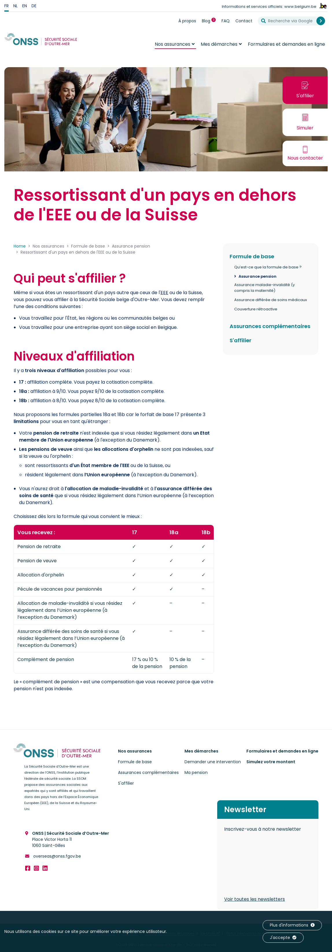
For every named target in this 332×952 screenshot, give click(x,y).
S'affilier (240, 340)
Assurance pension (257, 276)
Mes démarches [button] (219, 44)
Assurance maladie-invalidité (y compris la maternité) (264, 287)
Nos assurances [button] (172, 44)
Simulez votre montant (270, 762)
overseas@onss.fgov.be (56, 856)
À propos (187, 21)
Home (20, 246)
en (24, 6)
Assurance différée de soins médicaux (270, 300)
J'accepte (283, 937)
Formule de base (252, 256)
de (34, 6)
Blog (210, 21)
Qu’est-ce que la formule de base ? (268, 267)
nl (15, 6)
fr (6, 6)
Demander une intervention (213, 762)
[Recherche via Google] (289, 21)
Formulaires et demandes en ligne (286, 44)
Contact (243, 21)
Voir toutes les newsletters (254, 899)
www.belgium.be (300, 6)
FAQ (226, 21)
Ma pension (196, 772)
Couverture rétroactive (255, 309)
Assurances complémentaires (270, 326)
